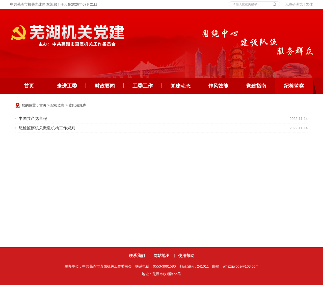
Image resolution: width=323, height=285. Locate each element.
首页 (29, 86)
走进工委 (67, 86)
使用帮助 (186, 255)
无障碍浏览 (294, 4)
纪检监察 (298, 86)
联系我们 (137, 255)
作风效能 (218, 86)
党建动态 (180, 86)
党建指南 (256, 86)
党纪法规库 (77, 105)
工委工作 (142, 86)
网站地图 (161, 255)
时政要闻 (105, 86)
